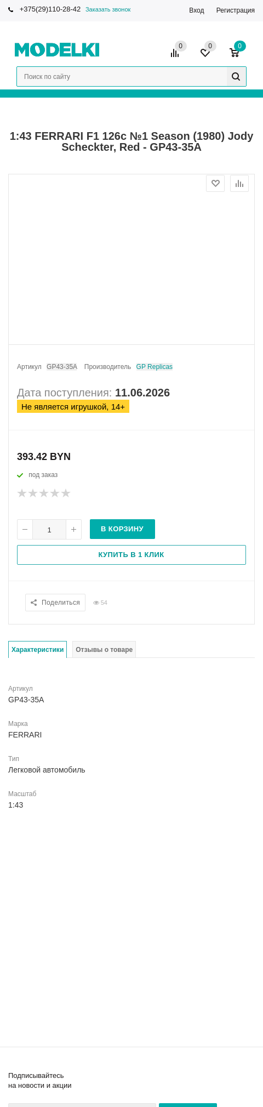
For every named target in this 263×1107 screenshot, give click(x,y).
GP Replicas (154, 367)
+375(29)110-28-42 (50, 9)
